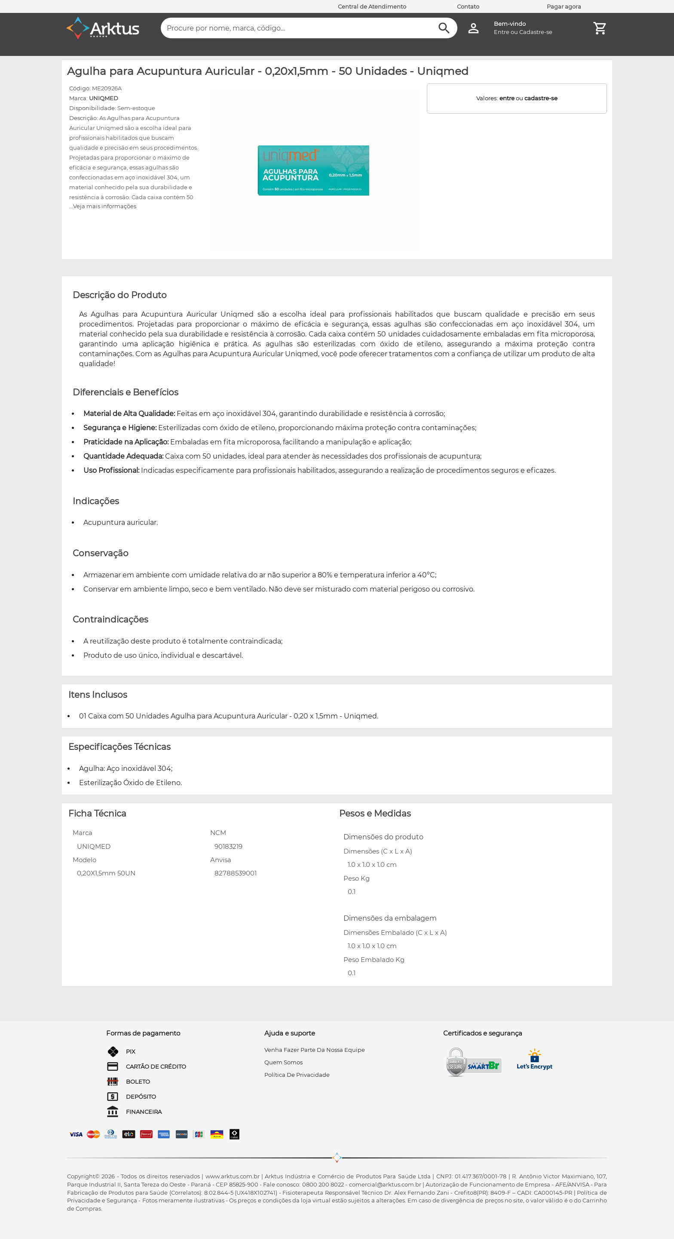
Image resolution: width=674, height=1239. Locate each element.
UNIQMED (103, 98)
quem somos (283, 1062)
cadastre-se (541, 98)
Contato (468, 6)
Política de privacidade (297, 1074)
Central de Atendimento (372, 6)
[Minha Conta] (473, 28)
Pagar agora (564, 6)
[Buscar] (444, 28)
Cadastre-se (535, 31)
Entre (501, 31)
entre (507, 98)
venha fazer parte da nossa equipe (314, 1049)
